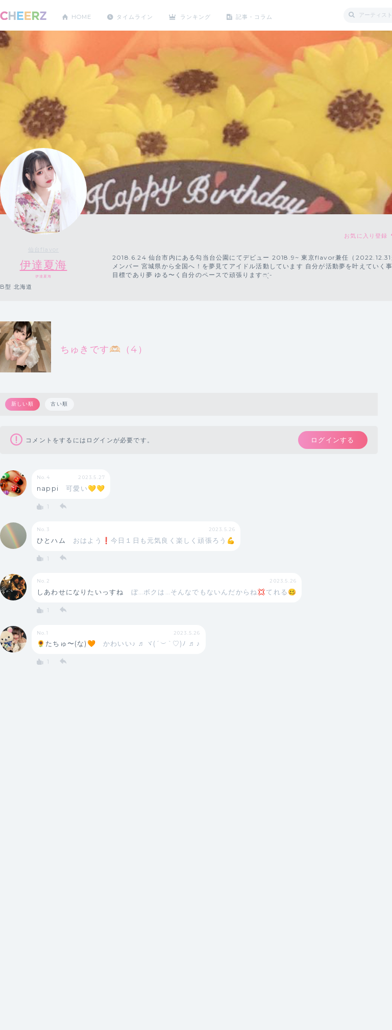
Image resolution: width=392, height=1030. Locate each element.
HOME (83, 15)
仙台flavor (43, 249)
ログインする (330, 441)
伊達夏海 (43, 265)
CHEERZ (23, 15)
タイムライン (140, 15)
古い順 (60, 404)
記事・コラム (267, 15)
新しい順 (22, 404)
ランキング (205, 15)
